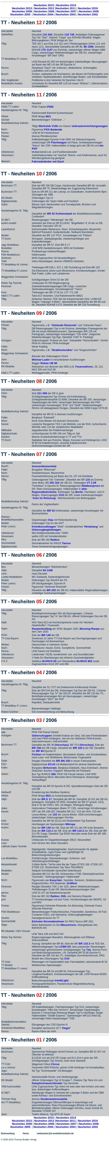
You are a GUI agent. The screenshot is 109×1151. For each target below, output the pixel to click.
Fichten (36, 754)
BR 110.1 (47, 830)
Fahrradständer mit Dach (48, 161)
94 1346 (48, 570)
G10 (61, 495)
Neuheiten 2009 (22, 11)
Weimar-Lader (41, 359)
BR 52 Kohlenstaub (59, 213)
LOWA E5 (65, 946)
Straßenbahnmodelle (53, 1099)
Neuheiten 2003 (66, 14)
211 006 (42, 393)
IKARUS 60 (49, 661)
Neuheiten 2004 (43, 14)
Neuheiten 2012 (44, 8)
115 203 (47, 34)
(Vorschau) (61, 744)
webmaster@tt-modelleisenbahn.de (55, 1133)
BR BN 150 (63, 760)
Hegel (66, 1028)
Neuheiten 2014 (66, 5)
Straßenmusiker (62, 350)
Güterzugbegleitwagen (46, 529)
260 (53, 774)
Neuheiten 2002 (88, 14)
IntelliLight (61, 980)
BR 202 (51, 590)
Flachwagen (59, 142)
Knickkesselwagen (44, 526)
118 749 (69, 34)
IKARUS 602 (84, 661)
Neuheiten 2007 (66, 11)
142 (54, 814)
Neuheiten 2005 (20, 14)
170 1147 (47, 49)
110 (87, 479)
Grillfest (72, 883)
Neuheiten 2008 (44, 11)
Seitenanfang (8, 1133)
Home (26, 1133)
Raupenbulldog (42, 628)
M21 (48, 116)
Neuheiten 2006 (89, 11)
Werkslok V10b (48, 126)
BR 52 (51, 510)
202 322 (54, 482)
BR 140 (46, 635)
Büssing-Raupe (89, 628)
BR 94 (40, 750)
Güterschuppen (42, 735)
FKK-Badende (53, 129)
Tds (88, 949)
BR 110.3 (78, 830)
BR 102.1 (78, 747)
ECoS (51, 764)
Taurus (66, 543)
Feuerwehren (83, 366)
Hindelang (91, 526)
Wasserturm (68, 924)
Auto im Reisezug (44, 498)
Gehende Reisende (64, 325)
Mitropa (70, 824)
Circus (55, 1064)
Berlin (79, 491)
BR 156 (36, 747)
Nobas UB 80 (48, 363)
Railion (54, 539)
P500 (50, 106)
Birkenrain (50, 767)
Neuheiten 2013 (22, 8)
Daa (51, 519)
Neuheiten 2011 (66, 8)
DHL (63, 896)
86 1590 (88, 46)
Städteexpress (90, 485)
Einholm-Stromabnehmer (48, 921)
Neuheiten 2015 (44, 5)
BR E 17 (46, 799)
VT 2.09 (91, 482)
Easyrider (56, 880)
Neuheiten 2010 (88, 8)
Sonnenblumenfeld (44, 466)
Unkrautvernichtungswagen (90, 126)
